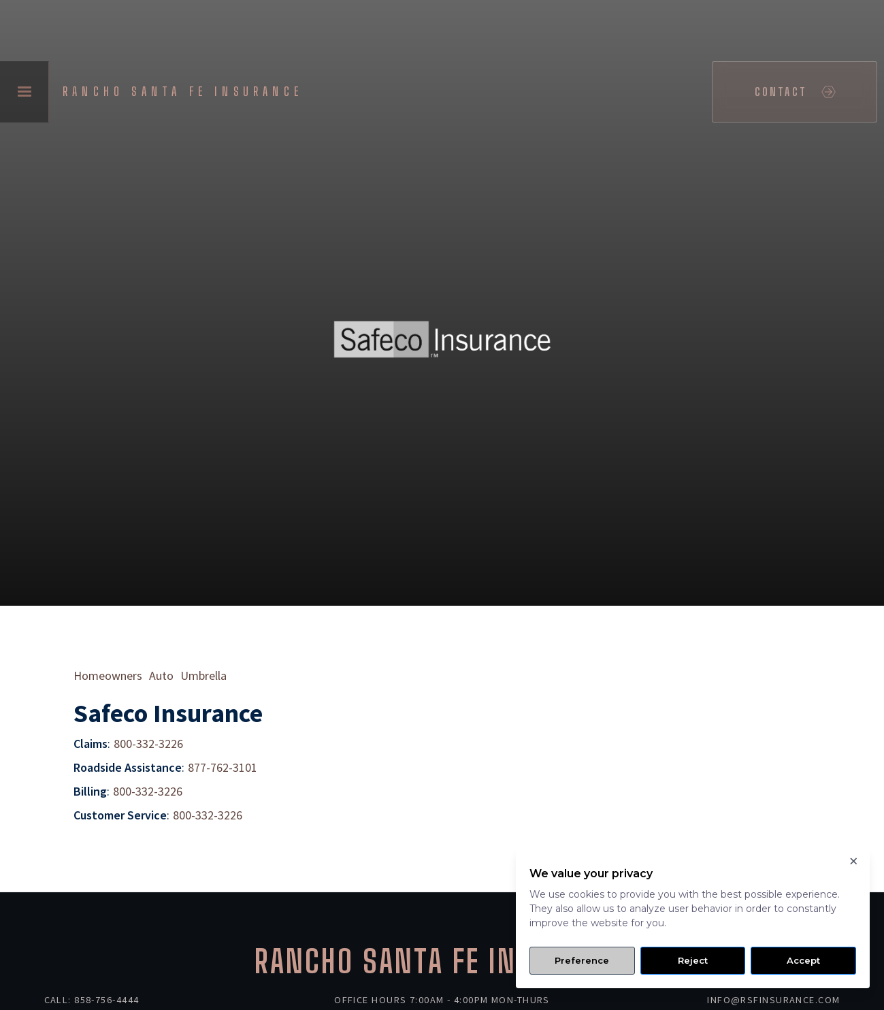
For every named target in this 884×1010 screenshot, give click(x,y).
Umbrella (203, 675)
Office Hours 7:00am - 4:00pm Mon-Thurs (442, 1000)
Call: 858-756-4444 (92, 1000)
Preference (582, 960)
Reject (693, 960)
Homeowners (107, 675)
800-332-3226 (148, 743)
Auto (161, 675)
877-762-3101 (222, 767)
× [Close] (852, 856)
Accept (803, 960)
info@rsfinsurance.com (773, 1000)
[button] (24, 92)
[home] (186, 92)
